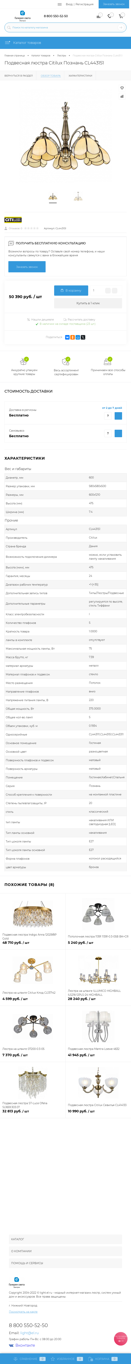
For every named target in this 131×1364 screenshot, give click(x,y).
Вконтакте (22, 1345)
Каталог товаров (22, 43)
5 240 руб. (98, 945)
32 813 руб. (32, 1113)
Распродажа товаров (121, 1338)
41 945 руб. (98, 1057)
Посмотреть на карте (23, 1311)
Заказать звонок (114, 4)
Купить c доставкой (118, 416)
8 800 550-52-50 (56, 16)
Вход (69, 4)
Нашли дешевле (40, 319)
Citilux (93, 537)
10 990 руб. (98, 1113)
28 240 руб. (98, 1001)
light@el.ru (29, 1333)
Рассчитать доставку (79, 319)
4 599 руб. (32, 1001)
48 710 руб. (32, 945)
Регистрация (84, 4)
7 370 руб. (32, 1057)
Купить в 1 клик (88, 303)
